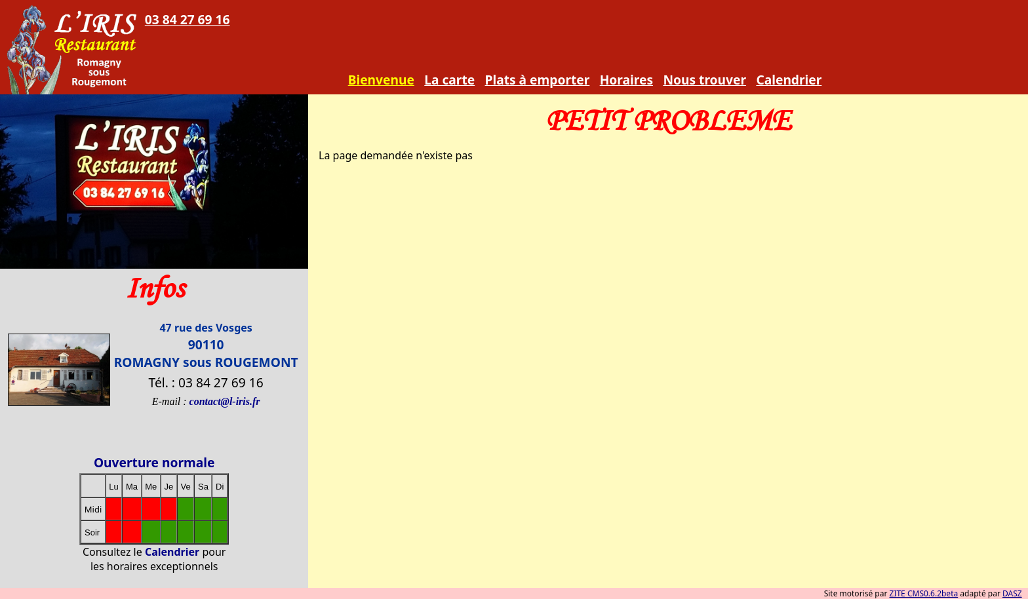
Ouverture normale (154, 462)
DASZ (1012, 593)
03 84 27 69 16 (187, 19)
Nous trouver (704, 79)
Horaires (626, 79)
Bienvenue (381, 79)
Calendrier (788, 79)
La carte (449, 79)
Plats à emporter (537, 79)
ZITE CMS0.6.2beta (924, 593)
